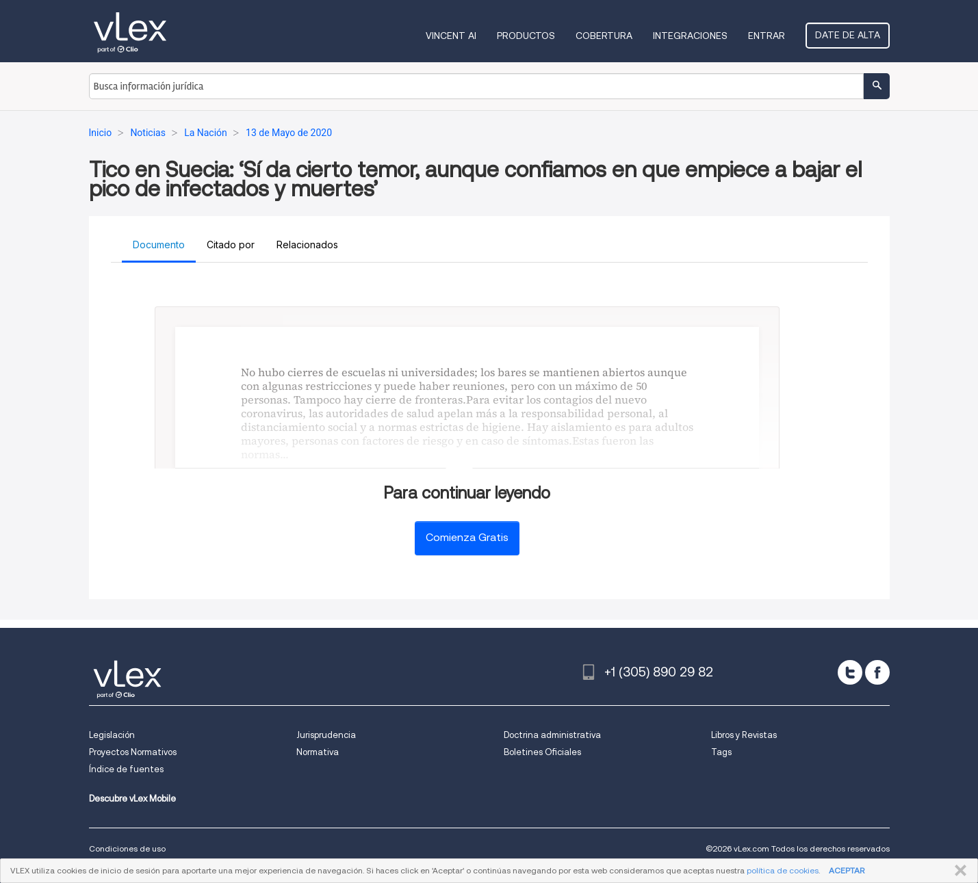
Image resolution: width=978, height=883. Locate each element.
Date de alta (847, 34)
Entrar (766, 35)
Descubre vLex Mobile (132, 798)
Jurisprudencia (326, 735)
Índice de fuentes (126, 769)
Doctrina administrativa (552, 735)
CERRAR (958, 871)
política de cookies (783, 870)
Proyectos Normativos (133, 752)
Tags (721, 752)
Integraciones (690, 35)
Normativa (317, 752)
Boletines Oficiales (542, 752)
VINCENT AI (451, 35)
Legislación (112, 735)
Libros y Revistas (744, 735)
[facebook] (877, 672)
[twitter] (850, 672)
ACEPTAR (846, 870)
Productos (526, 35)
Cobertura (604, 35)
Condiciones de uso (127, 848)
